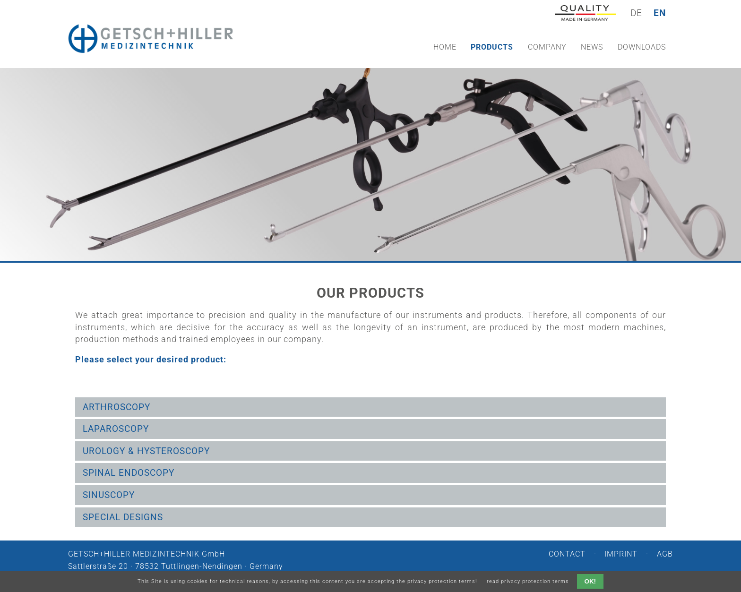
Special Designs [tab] (123, 517)
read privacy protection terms (528, 581)
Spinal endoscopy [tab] (128, 472)
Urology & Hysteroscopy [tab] (146, 451)
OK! (590, 581)
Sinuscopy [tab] (109, 494)
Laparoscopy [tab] (116, 428)
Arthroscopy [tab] (116, 407)
